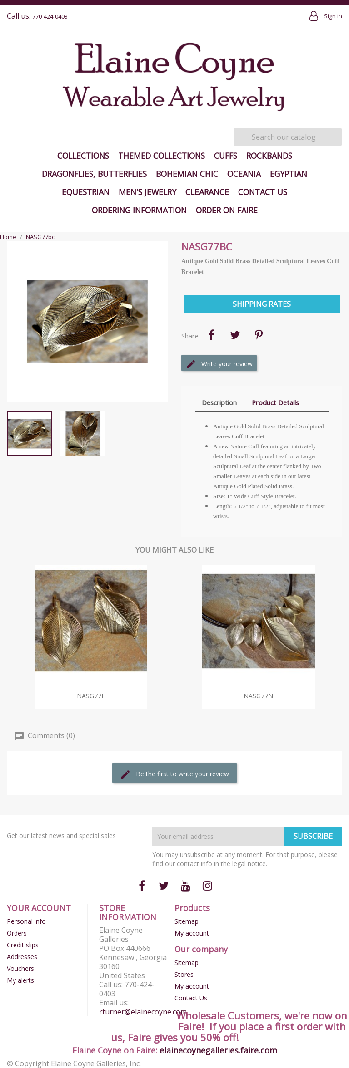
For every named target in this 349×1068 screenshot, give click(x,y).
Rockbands (269, 155)
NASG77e (91, 695)
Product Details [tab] (275, 402)
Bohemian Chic (187, 173)
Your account (39, 907)
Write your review (219, 364)
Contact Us (262, 191)
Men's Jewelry (147, 191)
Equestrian (86, 191)
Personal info (26, 921)
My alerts (20, 980)
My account (191, 933)
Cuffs (225, 155)
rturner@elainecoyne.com (143, 1012)
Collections (83, 155)
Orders (17, 933)
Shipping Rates (262, 304)
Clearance (207, 191)
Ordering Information (139, 210)
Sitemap (186, 921)
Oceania (244, 173)
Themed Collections (161, 155)
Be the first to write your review (174, 774)
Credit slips (23, 945)
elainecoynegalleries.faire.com (218, 1050)
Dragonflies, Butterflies (94, 173)
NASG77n (258, 695)
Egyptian (288, 173)
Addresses (22, 956)
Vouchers (20, 968)
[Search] (288, 137)
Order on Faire (227, 210)
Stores (184, 974)
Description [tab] (219, 402)
